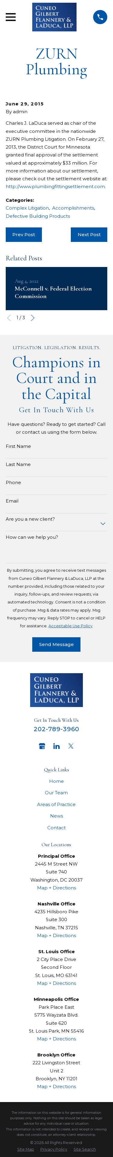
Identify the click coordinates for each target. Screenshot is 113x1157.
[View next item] (33, 318)
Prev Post (23, 234)
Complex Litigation (27, 208)
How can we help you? (32, 537)
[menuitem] (25, 1149)
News (56, 816)
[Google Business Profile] (42, 746)
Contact (56, 828)
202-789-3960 (56, 729)
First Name (18, 446)
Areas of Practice (56, 804)
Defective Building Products (38, 216)
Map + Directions (56, 888)
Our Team (56, 792)
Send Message (56, 644)
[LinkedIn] (56, 746)
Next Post (89, 234)
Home (56, 781)
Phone (13, 482)
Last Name (18, 464)
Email (12, 501)
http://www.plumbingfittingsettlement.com (55, 186)
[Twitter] (71, 746)
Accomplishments (73, 208)
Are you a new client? (30, 519)
